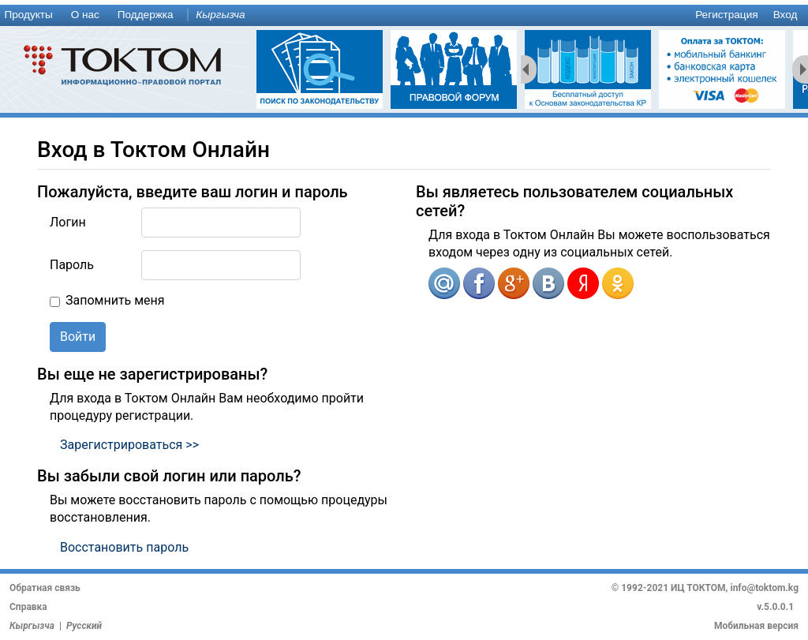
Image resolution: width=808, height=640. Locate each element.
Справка (28, 606)
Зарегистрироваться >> (129, 444)
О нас (85, 15)
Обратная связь (44, 587)
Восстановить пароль (124, 547)
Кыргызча (220, 15)
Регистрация (726, 15)
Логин (68, 222)
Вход (785, 15)
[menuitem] (31, 15)
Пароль (72, 264)
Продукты (28, 15)
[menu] (404, 15)
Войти (77, 336)
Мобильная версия (756, 625)
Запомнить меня (115, 300)
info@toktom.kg (764, 587)
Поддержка (146, 15)
